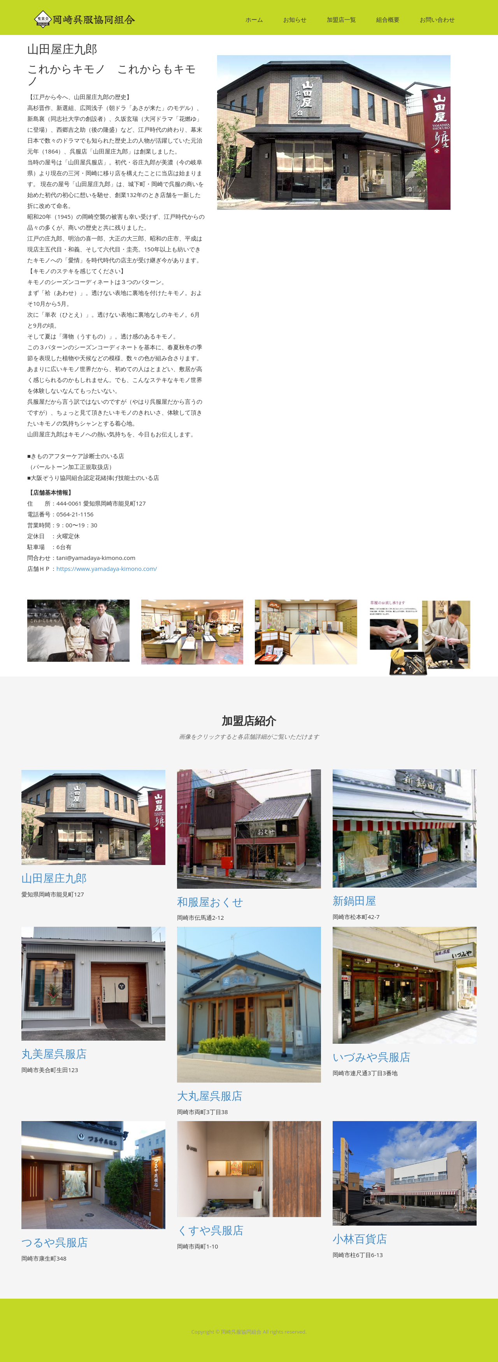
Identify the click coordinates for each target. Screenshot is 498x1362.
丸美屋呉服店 (54, 1054)
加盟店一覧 (341, 19)
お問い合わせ (437, 19)
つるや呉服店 (54, 1242)
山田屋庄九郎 (54, 878)
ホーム (254, 19)
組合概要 (388, 19)
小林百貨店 (360, 1239)
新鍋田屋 (354, 901)
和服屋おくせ (210, 902)
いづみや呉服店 (371, 1057)
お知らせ (295, 19)
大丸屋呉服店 (209, 1096)
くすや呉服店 (210, 1230)
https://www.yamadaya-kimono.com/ (106, 568)
